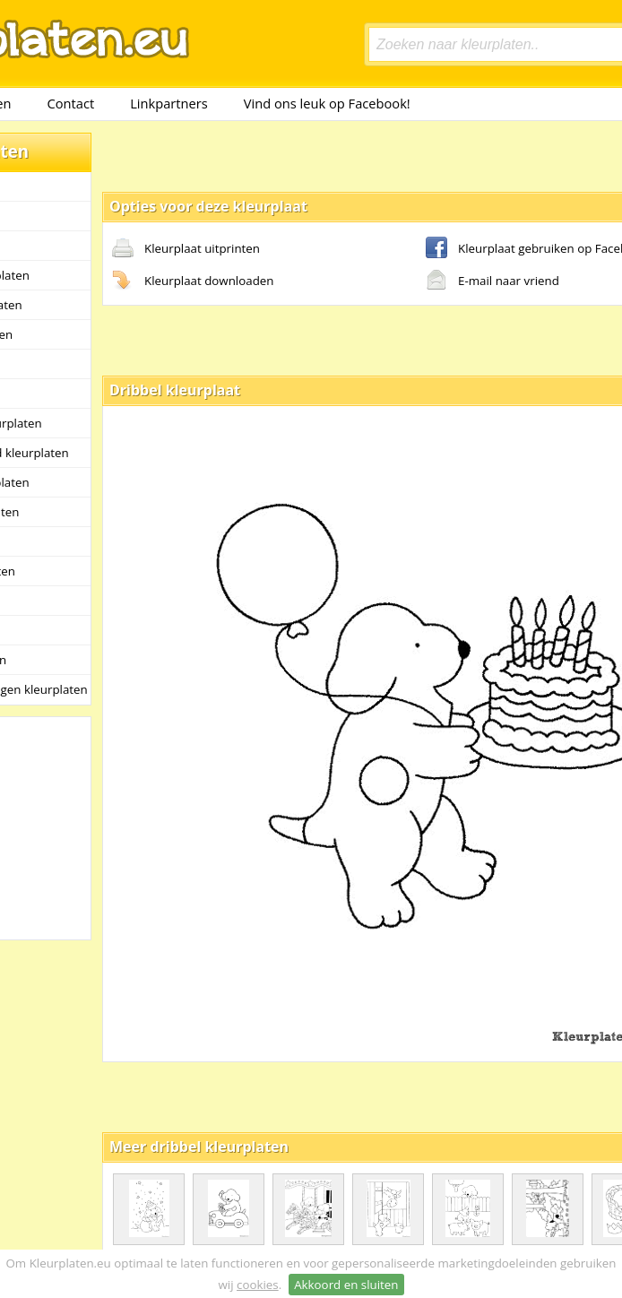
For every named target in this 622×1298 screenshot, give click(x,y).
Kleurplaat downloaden (192, 281)
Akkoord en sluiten (346, 1284)
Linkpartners (169, 103)
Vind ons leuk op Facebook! (327, 103)
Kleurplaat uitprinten (186, 249)
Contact (71, 103)
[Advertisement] (290, 155)
